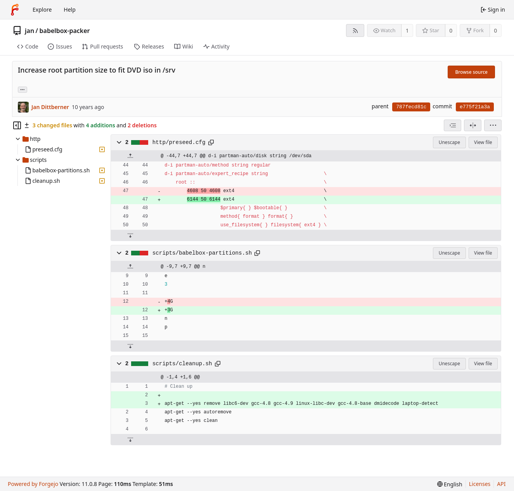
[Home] (15, 10)
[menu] (493, 125)
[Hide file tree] (17, 125)
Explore (42, 9)
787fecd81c (411, 107)
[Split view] (472, 125)
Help (70, 9)
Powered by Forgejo (33, 484)
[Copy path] (211, 142)
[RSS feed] (355, 30)
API (501, 484)
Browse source (471, 72)
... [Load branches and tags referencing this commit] (22, 89)
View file (483, 142)
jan (29, 31)
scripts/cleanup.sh (182, 364)
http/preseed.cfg (179, 142)
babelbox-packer (65, 31)
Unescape (449, 142)
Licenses (480, 484)
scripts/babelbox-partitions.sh (202, 253)
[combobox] (452, 125)
